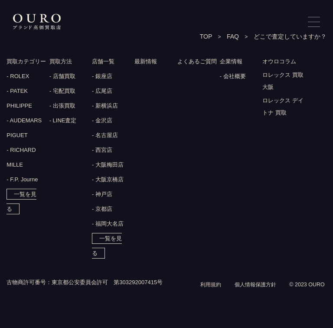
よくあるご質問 (198, 62)
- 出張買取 (62, 106)
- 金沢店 (102, 121)
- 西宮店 (102, 151)
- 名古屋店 (105, 136)
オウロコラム (280, 62)
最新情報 (146, 62)
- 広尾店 (102, 92)
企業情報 (232, 62)
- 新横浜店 (105, 106)
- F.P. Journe (22, 180)
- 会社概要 (233, 77)
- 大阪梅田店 (108, 165)
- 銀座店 (102, 77)
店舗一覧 (104, 62)
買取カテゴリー (28, 62)
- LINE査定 (63, 121)
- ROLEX (18, 77)
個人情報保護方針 (251, 294)
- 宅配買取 (62, 92)
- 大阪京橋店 (108, 180)
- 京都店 (102, 210)
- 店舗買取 (62, 77)
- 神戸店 (102, 195)
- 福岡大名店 (108, 224)
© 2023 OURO (306, 294)
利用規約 (204, 294)
